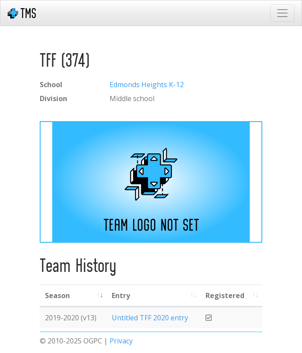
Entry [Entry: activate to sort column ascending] (121, 295)
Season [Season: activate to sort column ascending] (57, 295)
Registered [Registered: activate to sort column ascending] (225, 295)
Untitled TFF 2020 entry (150, 317)
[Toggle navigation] (282, 13)
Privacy (121, 341)
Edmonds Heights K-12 (147, 84)
